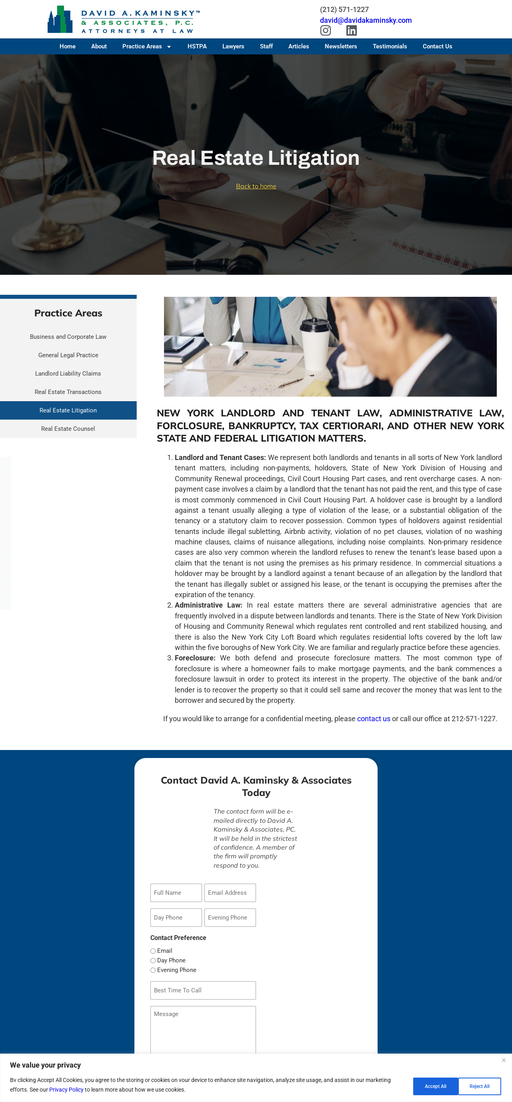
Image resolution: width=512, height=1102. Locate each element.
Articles (298, 46)
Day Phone (171, 956)
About (99, 46)
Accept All (477, 1085)
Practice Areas (147, 46)
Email (164, 947)
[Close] (503, 1062)
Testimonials (390, 46)
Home (68, 46)
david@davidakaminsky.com (366, 20)
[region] (256, 1078)
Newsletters (341, 46)
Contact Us (437, 46)
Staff (266, 46)
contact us (373, 719)
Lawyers (233, 46)
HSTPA (197, 46)
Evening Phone (176, 966)
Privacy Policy (66, 1090)
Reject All (426, 1085)
